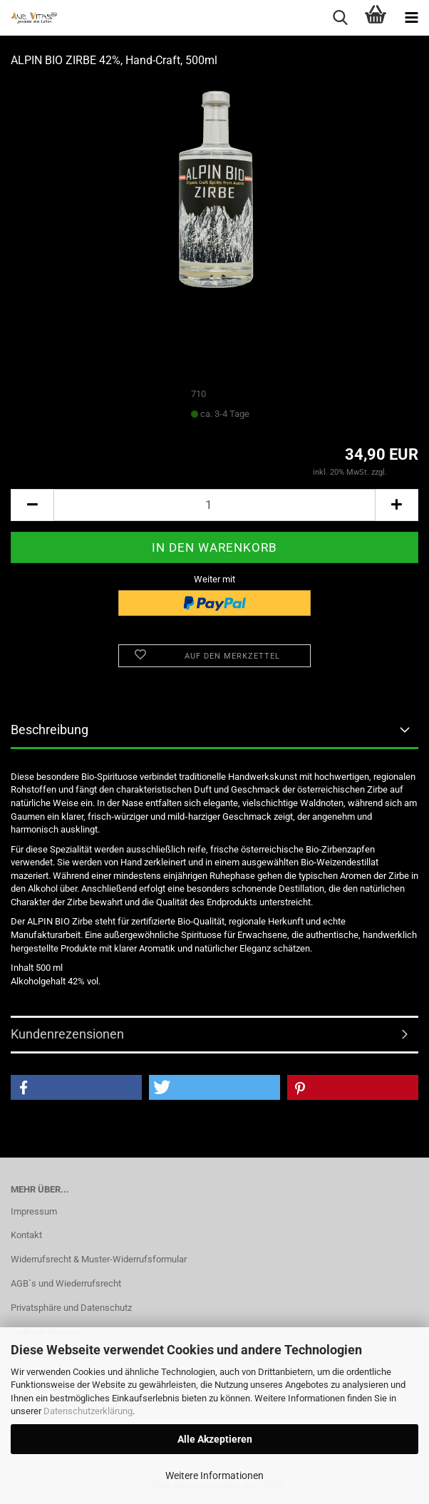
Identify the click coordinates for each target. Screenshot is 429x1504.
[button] (32, 505)
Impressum (34, 1211)
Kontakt (26, 1235)
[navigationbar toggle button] (411, 18)
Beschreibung (49, 729)
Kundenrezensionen (67, 1033)
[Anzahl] (214, 505)
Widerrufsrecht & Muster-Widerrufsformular (99, 1259)
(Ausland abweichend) (291, 414)
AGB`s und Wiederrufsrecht (66, 1283)
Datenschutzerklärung (88, 1411)
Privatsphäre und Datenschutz (71, 1307)
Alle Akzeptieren (214, 1439)
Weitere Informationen (214, 1475)
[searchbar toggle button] (340, 18)
